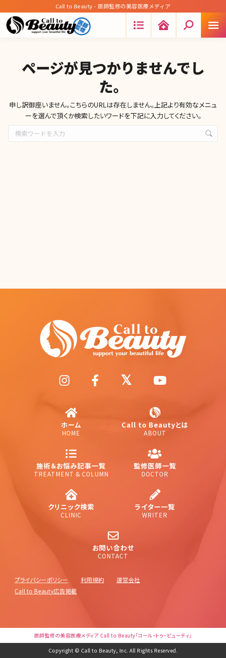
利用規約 (92, 580)
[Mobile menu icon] (213, 25)
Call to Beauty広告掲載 (46, 591)
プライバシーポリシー (41, 580)
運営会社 (128, 580)
